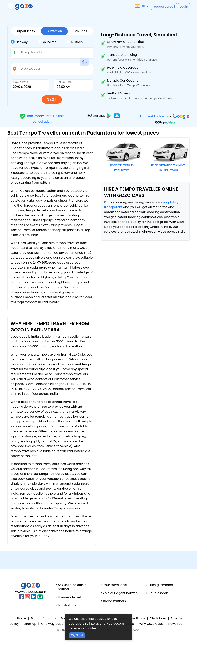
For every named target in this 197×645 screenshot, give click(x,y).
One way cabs (52, 624)
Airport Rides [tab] (25, 31)
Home (21, 618)
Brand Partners (114, 601)
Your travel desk (115, 585)
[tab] (24, 42)
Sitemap (29, 624)
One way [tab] (19, 41)
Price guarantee (160, 585)
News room (177, 624)
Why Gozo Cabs (151, 624)
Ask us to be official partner (72, 587)
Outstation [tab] (54, 31)
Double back (158, 593)
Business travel (69, 597)
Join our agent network (120, 593)
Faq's (64, 618)
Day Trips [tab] (80, 31)
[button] (9, 6)
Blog (34, 618)
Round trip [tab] (46, 41)
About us (49, 618)
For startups (67, 605)
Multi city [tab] (74, 41)
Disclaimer (158, 618)
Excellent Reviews (153, 116)
